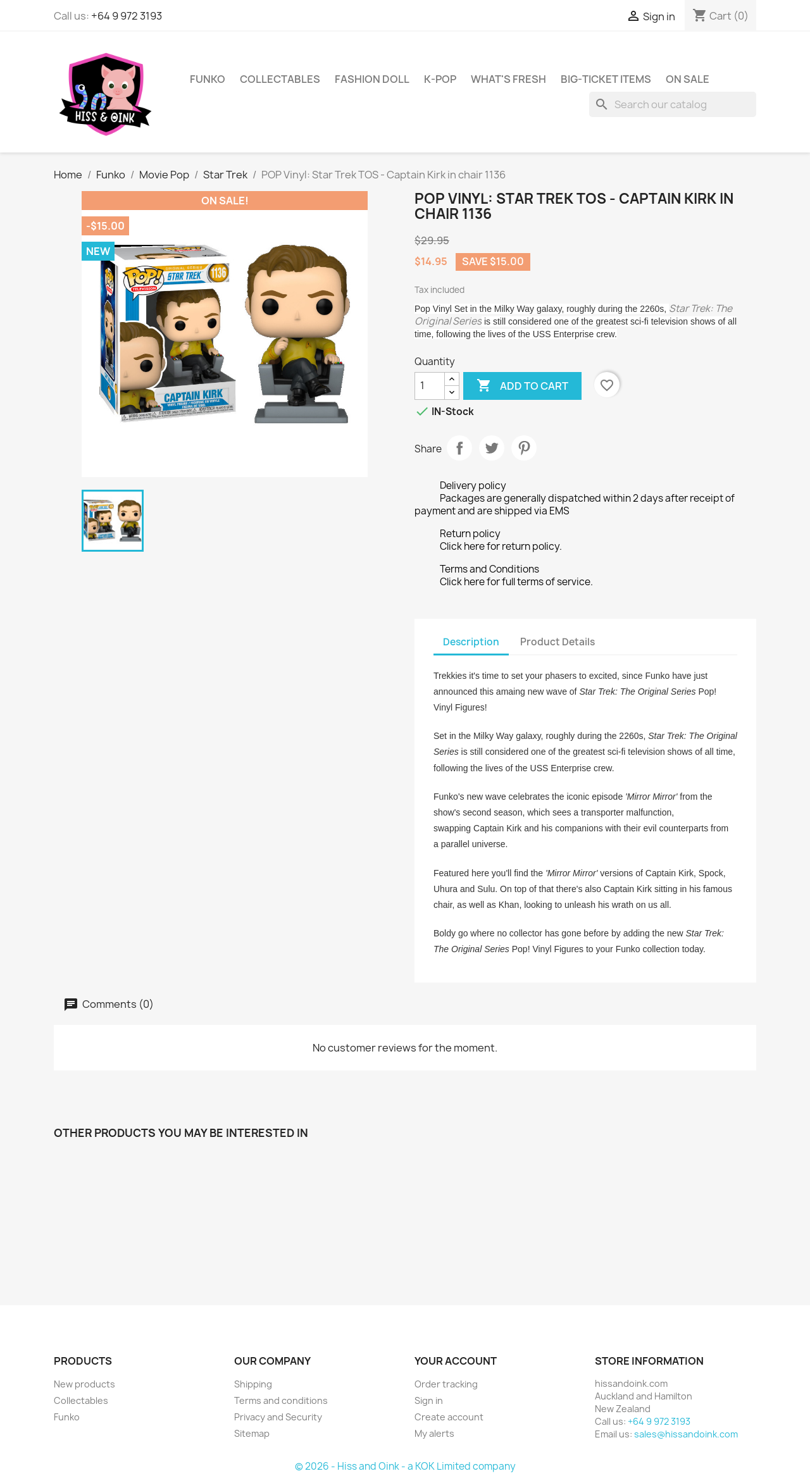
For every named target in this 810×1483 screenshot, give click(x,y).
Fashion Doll (372, 79)
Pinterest (524, 448)
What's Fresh (508, 79)
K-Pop (440, 79)
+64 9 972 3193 (126, 16)
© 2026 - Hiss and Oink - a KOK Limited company (405, 1466)
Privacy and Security (278, 1417)
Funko (207, 79)
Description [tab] (471, 641)
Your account (455, 1361)
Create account (448, 1417)
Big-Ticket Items (606, 79)
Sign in (428, 1400)
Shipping (253, 1384)
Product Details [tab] (557, 641)
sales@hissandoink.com (686, 1434)
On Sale (687, 79)
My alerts (434, 1433)
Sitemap (252, 1433)
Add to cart (522, 386)
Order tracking (446, 1384)
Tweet (491, 448)
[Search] (672, 104)
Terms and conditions (281, 1400)
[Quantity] (429, 386)
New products (84, 1384)
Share (459, 448)
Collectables (280, 79)
